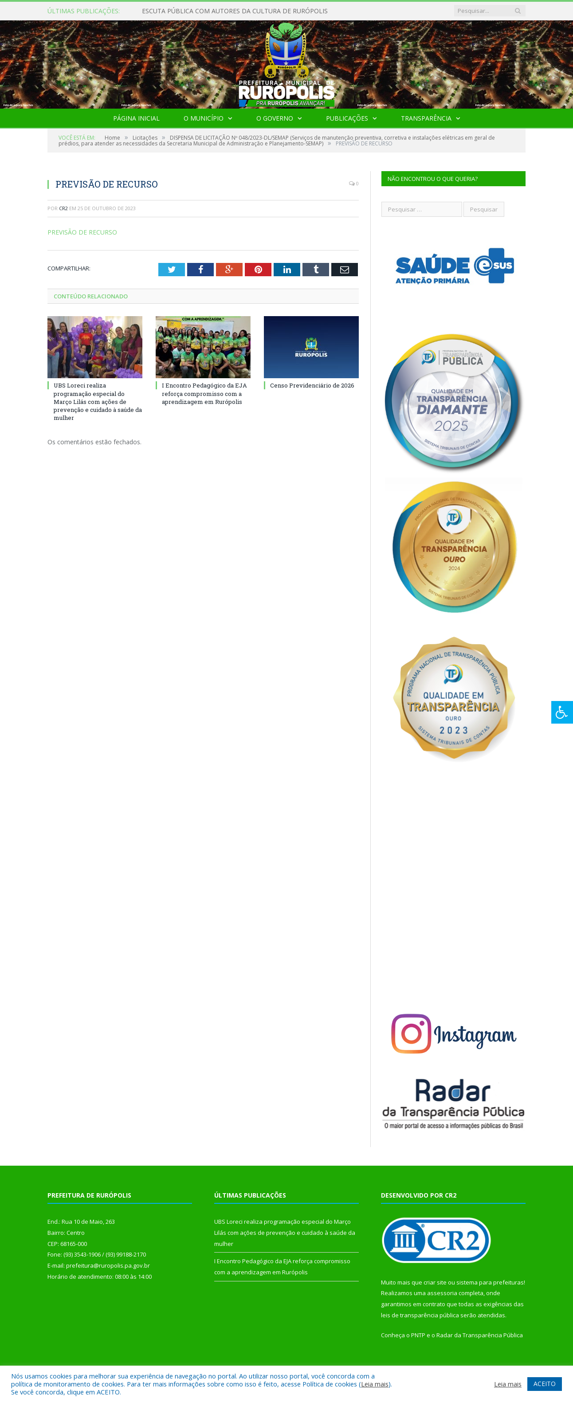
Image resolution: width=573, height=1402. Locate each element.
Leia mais (375, 1383)
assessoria (442, 1293)
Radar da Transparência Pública (479, 1335)
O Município (204, 118)
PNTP (418, 1335)
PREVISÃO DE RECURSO (82, 232)
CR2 (63, 208)
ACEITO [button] (545, 1383)
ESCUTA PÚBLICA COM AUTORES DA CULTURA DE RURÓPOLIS (235, 11)
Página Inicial (136, 118)
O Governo (274, 118)
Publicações (347, 118)
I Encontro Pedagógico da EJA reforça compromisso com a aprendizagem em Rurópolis (204, 393)
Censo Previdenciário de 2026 (312, 385)
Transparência (426, 118)
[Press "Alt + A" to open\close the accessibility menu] (562, 712)
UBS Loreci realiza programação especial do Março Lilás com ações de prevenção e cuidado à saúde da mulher (98, 401)
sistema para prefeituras (490, 1282)
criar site (435, 1282)
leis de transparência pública (420, 1315)
